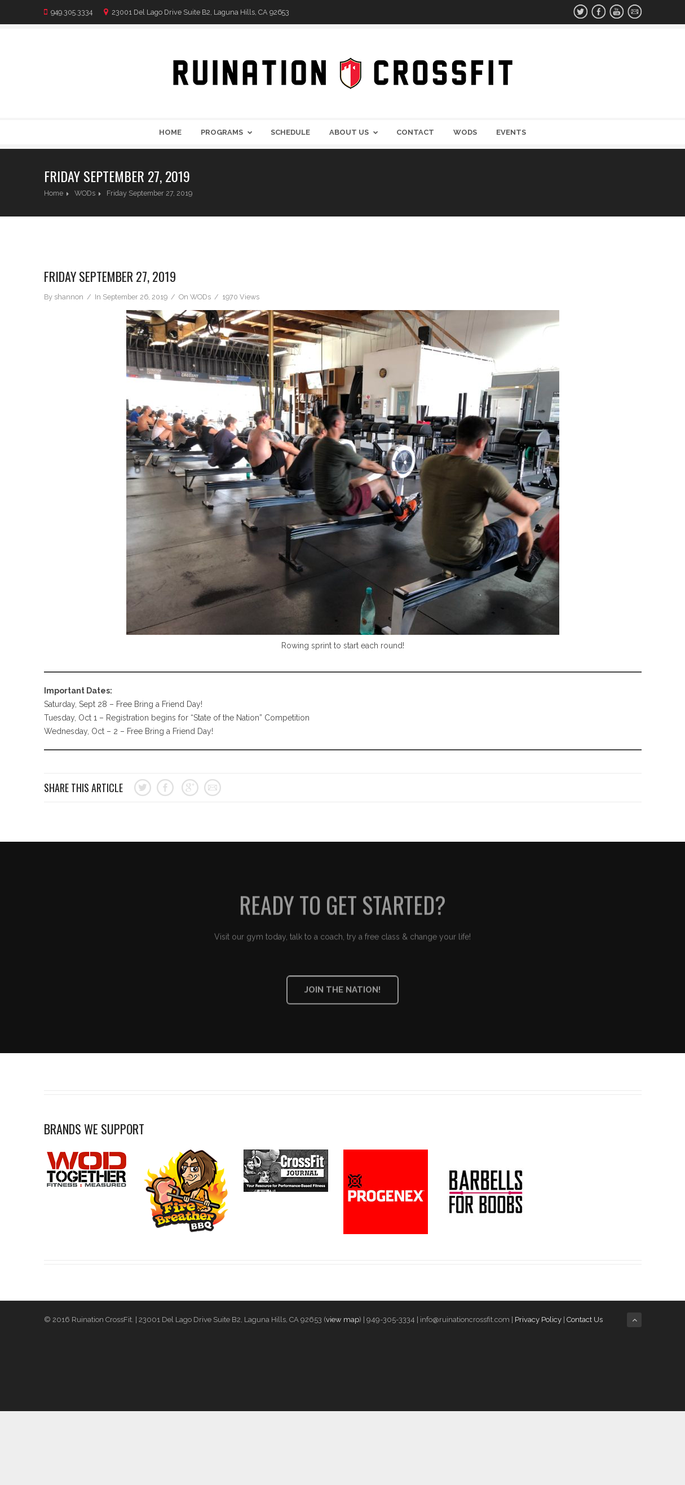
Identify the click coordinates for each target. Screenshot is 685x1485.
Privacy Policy (538, 1319)
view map (342, 1319)
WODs (465, 132)
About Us (355, 132)
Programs (229, 132)
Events (511, 132)
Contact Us (585, 1319)
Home (170, 132)
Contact (415, 132)
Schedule (290, 132)
